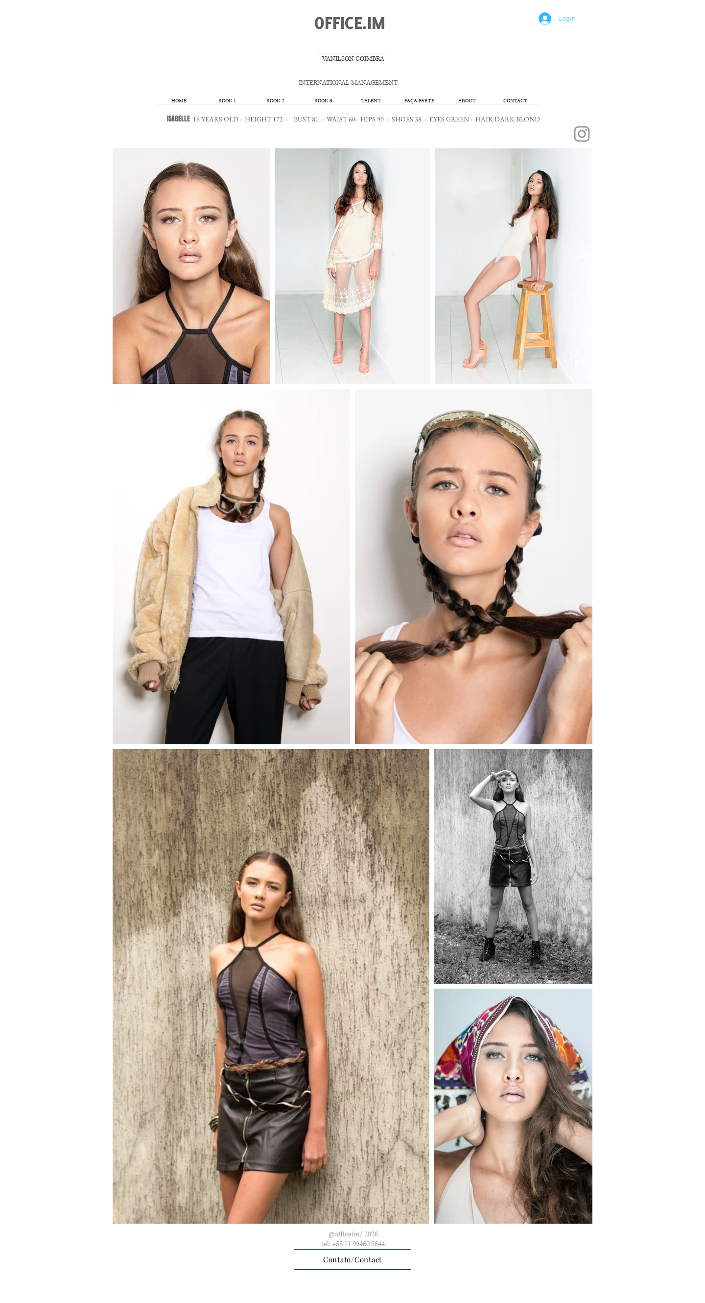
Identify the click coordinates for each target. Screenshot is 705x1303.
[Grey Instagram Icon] (581, 133)
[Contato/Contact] (352, 1259)
